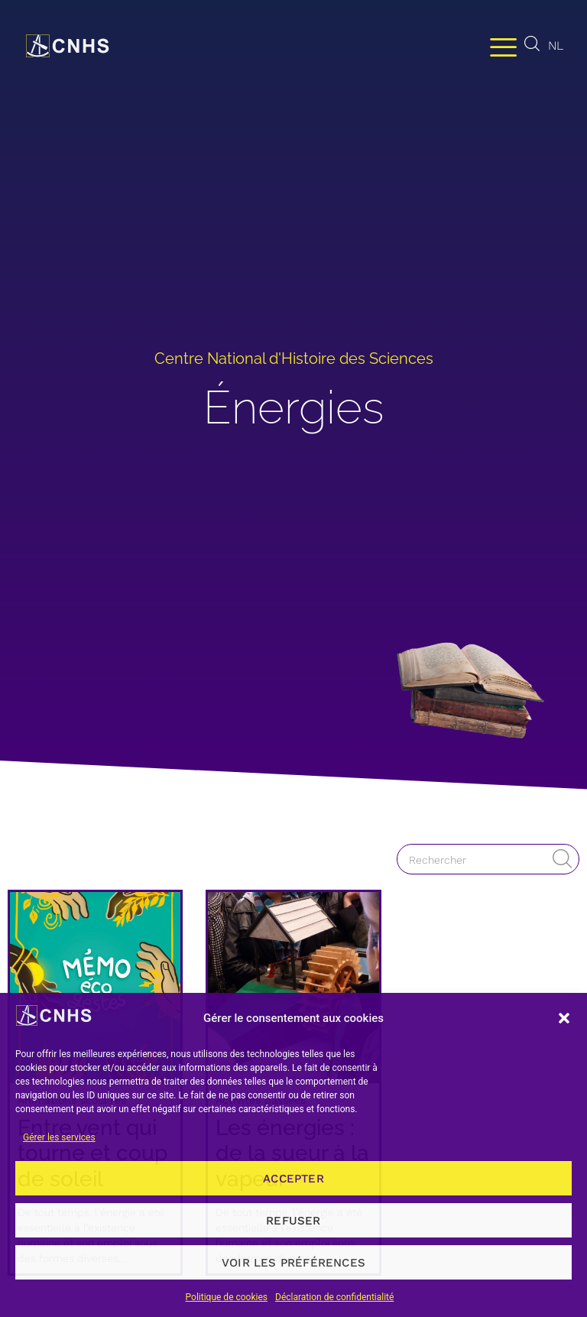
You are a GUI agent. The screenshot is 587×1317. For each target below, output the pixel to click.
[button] (564, 1018)
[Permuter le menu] (503, 46)
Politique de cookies (227, 1297)
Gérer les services (59, 1137)
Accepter (293, 1179)
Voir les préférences (293, 1263)
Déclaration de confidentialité (334, 1297)
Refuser (293, 1221)
